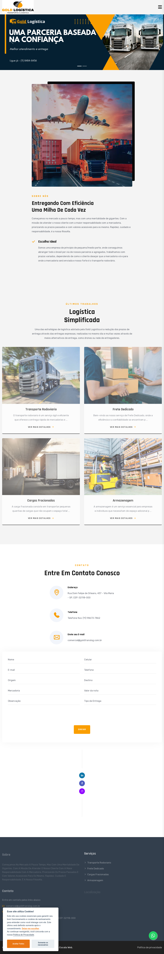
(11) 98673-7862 (91, 618)
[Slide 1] (79, 66)
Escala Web (65, 947)
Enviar (82, 729)
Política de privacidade (149, 947)
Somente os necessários (43, 943)
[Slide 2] (84, 66)
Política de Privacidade (23, 935)
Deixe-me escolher (30, 928)
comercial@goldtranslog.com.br (85, 640)
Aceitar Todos (18, 944)
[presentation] (30, 715)
